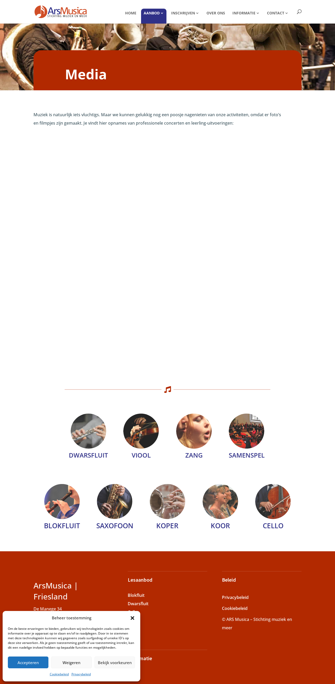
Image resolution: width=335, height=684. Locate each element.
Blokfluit (62, 525)
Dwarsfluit (138, 604)
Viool (141, 455)
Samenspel (247, 455)
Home (130, 12)
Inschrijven (183, 12)
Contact (275, 12)
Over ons (215, 12)
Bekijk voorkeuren (115, 662)
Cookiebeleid (59, 674)
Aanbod (152, 12)
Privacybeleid (81, 674)
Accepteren (28, 662)
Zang (194, 455)
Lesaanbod (140, 579)
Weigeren (71, 662)
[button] (132, 618)
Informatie (243, 12)
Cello (273, 525)
